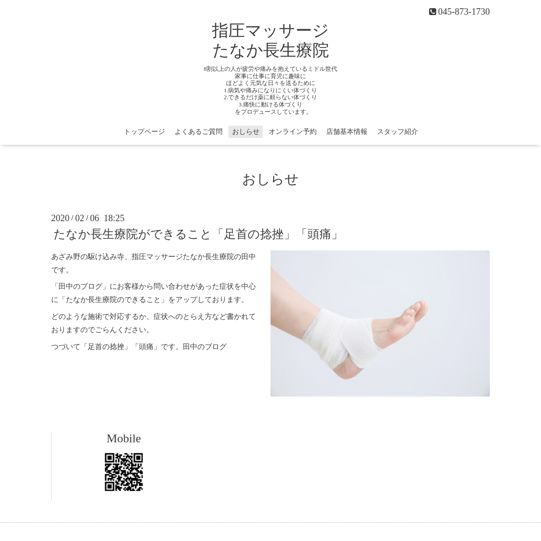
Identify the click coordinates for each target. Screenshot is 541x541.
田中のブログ (205, 346)
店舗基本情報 (346, 131)
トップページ (144, 131)
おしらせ (246, 131)
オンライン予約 (293, 131)
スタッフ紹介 (397, 131)
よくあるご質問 (199, 131)
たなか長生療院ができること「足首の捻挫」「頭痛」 (198, 234)
